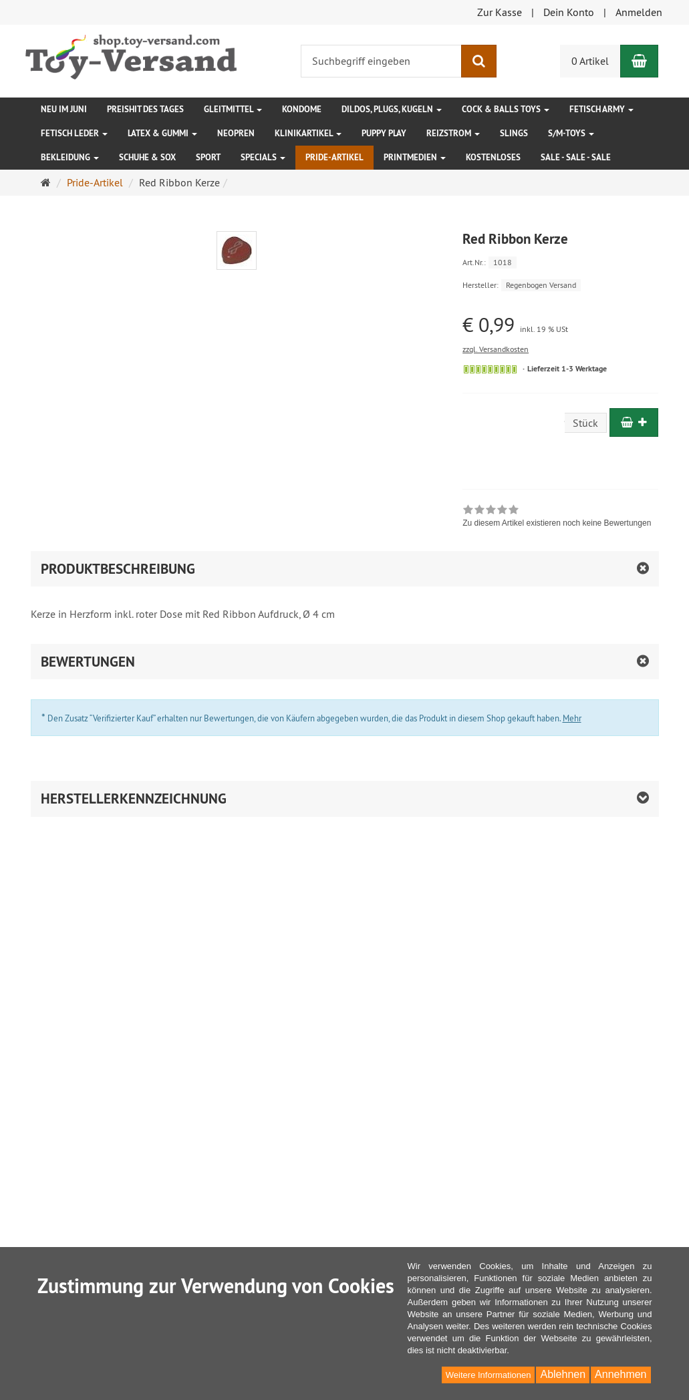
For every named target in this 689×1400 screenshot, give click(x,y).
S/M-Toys (571, 133)
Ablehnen (562, 1374)
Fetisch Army (601, 109)
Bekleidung (70, 157)
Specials (263, 157)
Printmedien (415, 157)
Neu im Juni (64, 109)
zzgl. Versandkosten (495, 349)
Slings (514, 133)
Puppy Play (384, 133)
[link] (556, 517)
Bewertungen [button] (88, 662)
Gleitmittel (233, 109)
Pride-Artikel (334, 157)
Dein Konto (568, 12)
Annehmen (620, 1374)
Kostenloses (493, 157)
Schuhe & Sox (147, 157)
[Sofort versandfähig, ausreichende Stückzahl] (490, 369)
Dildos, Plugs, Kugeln (391, 109)
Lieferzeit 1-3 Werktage (567, 368)
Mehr (572, 718)
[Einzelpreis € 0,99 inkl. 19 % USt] (560, 325)
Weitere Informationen (488, 1375)
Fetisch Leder (74, 133)
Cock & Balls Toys (505, 109)
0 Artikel (590, 60)
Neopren (236, 133)
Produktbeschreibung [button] (118, 569)
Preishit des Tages (145, 109)
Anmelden (638, 12)
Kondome (301, 109)
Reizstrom (453, 133)
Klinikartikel (308, 133)
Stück (585, 422)
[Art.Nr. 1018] (560, 261)
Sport (208, 157)
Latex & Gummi (162, 133)
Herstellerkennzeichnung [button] (134, 799)
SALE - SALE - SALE (576, 157)
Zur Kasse (499, 12)
